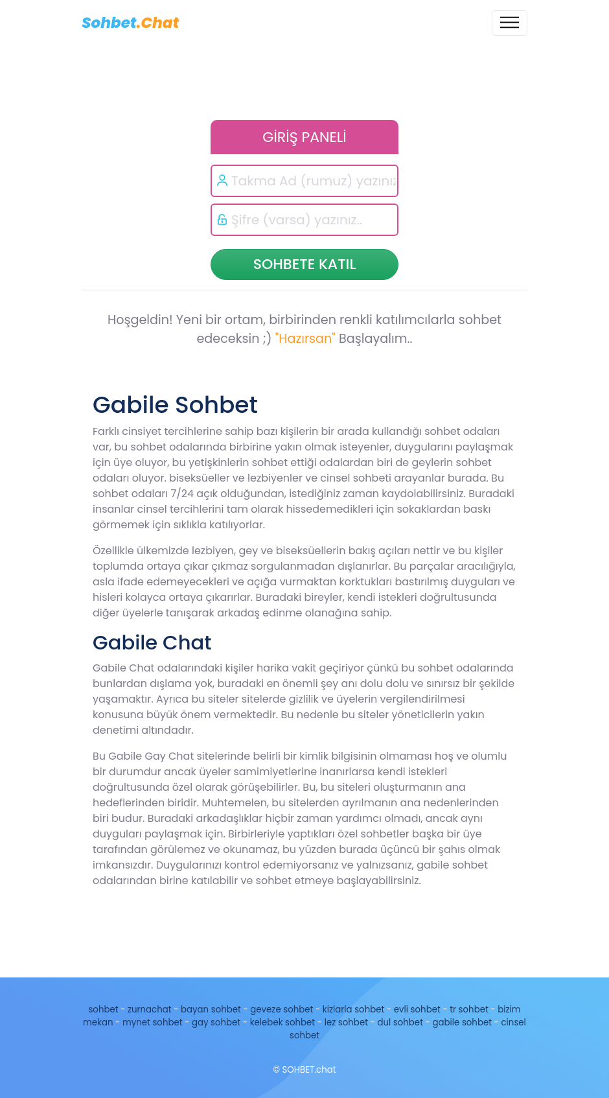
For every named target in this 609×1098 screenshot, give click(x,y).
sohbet (103, 1009)
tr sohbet (469, 1009)
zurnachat (150, 1009)
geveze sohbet (281, 1009)
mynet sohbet (152, 1022)
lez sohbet (346, 1022)
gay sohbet (216, 1022)
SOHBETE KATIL (304, 264)
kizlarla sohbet (353, 1009)
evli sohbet (417, 1009)
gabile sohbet (462, 1022)
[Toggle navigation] (509, 23)
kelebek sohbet (283, 1022)
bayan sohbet (211, 1009)
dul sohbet (400, 1022)
